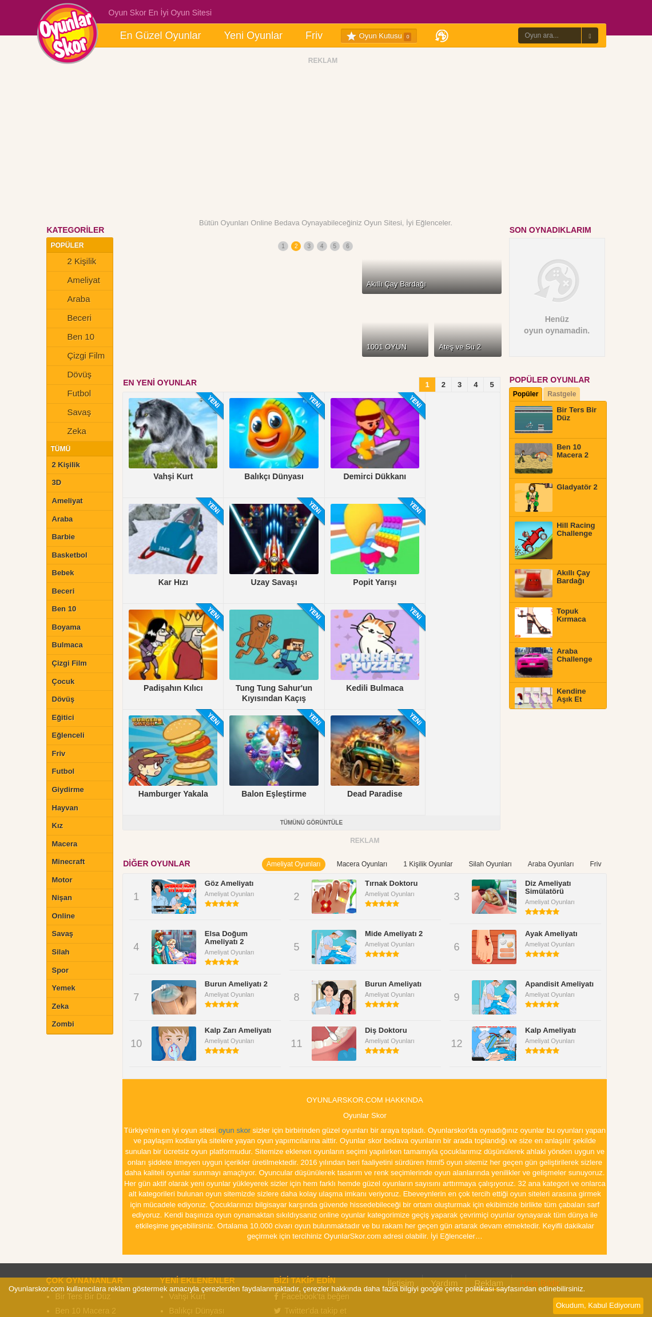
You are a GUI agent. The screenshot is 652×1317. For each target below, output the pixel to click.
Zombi (63, 1024)
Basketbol (70, 555)
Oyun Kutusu (379, 36)
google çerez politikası (457, 1288)
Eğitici (63, 717)
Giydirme (68, 789)
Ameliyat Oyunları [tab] (294, 742)
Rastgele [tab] (561, 394)
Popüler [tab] (526, 394)
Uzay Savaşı (191, 1231)
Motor (62, 880)
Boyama (66, 627)
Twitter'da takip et (310, 1188)
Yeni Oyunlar (253, 35)
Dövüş (72, 375)
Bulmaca (67, 644)
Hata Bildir (539, 1161)
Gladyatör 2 (76, 1203)
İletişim (401, 1161)
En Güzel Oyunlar (160, 35)
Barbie (63, 536)
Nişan (62, 897)
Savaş (72, 413)
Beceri (72, 319)
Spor (60, 970)
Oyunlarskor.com (320, 1269)
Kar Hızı (183, 1217)
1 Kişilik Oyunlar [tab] (427, 742)
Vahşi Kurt (187, 1174)
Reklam (488, 1161)
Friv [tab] (595, 742)
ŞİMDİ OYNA (322, 343)
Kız (57, 825)
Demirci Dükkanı (198, 1203)
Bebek (63, 572)
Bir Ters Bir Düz (83, 1174)
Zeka (69, 432)
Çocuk (63, 681)
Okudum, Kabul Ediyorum (598, 1305)
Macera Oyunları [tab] (362, 742)
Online (63, 916)
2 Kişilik (74, 262)
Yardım (444, 1161)
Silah (61, 952)
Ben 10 (73, 338)
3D (57, 482)
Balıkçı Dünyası (197, 1188)
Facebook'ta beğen (312, 1174)
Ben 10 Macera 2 (86, 1188)
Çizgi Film (78, 357)
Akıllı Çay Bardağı (87, 1231)
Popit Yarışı (189, 1246)
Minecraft (68, 861)
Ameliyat (76, 281)
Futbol (72, 394)
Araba (71, 300)
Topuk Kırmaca (82, 1246)
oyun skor (234, 1008)
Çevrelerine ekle (309, 1203)
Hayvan (65, 807)
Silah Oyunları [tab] (489, 742)
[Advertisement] (323, 138)
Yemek (63, 988)
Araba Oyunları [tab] (551, 742)
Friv (314, 35)
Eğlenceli (68, 735)
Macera (65, 843)
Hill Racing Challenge (93, 1217)
